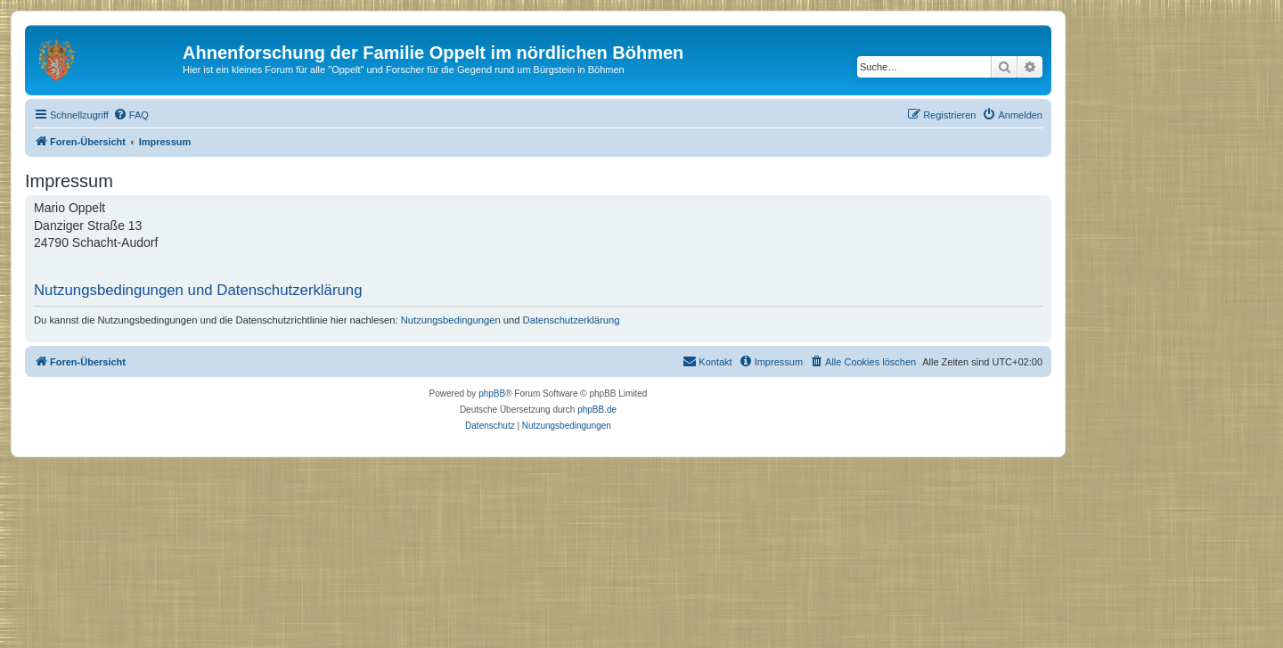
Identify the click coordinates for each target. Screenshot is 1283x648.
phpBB (491, 393)
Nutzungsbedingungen (451, 320)
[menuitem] (131, 115)
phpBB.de (597, 409)
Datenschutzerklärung (571, 320)
